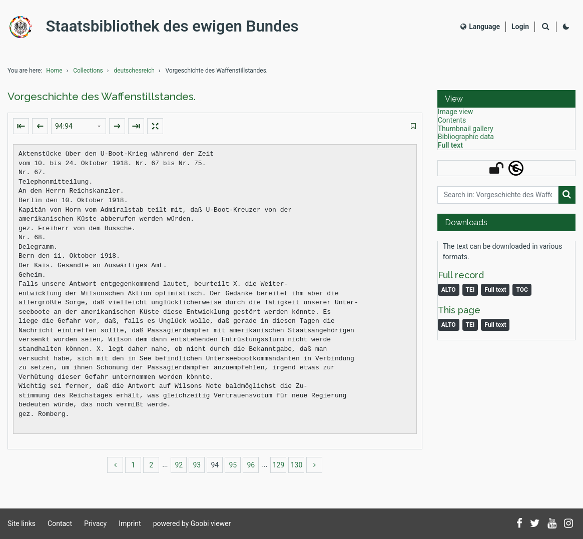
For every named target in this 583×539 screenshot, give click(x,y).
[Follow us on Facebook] (519, 523)
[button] (506, 101)
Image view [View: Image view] (455, 114)
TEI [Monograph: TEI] (470, 292)
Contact (60, 523)
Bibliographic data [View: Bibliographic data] (466, 139)
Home (54, 73)
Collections (88, 73)
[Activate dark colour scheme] (566, 28)
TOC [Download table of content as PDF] (521, 292)
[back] (115, 467)
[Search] (545, 28)
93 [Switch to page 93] (197, 467)
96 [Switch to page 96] (251, 467)
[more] (314, 467)
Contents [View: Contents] (452, 123)
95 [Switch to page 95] (233, 467)
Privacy (95, 523)
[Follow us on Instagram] (568, 523)
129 (279, 467)
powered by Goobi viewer (192, 523)
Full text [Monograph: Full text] (495, 292)
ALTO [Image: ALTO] (448, 327)
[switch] (413, 129)
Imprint (130, 523)
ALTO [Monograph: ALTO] (448, 292)
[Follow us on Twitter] (534, 523)
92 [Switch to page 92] (179, 467)
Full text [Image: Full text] (495, 327)
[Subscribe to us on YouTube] (552, 523)
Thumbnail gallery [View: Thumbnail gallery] (465, 131)
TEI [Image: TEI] (470, 327)
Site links (22, 523)
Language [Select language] (480, 28)
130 (297, 467)
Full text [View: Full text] (450, 148)
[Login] (520, 28)
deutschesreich (134, 73)
